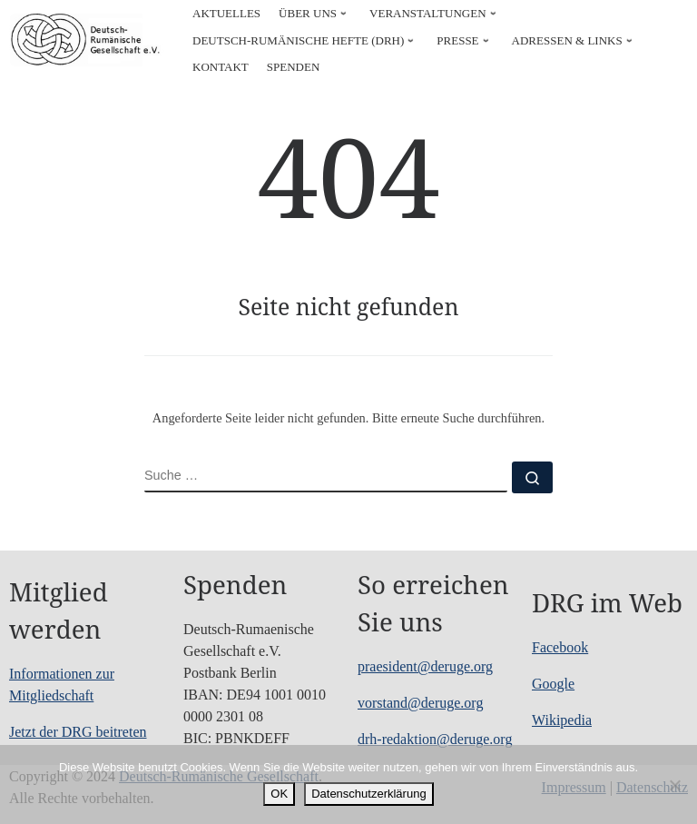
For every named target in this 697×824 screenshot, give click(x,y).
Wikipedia (562, 720)
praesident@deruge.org (425, 666)
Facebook (560, 647)
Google (553, 683)
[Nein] (674, 785)
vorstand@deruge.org (420, 702)
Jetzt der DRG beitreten (78, 732)
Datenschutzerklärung (368, 793)
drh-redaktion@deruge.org (435, 739)
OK (279, 793)
